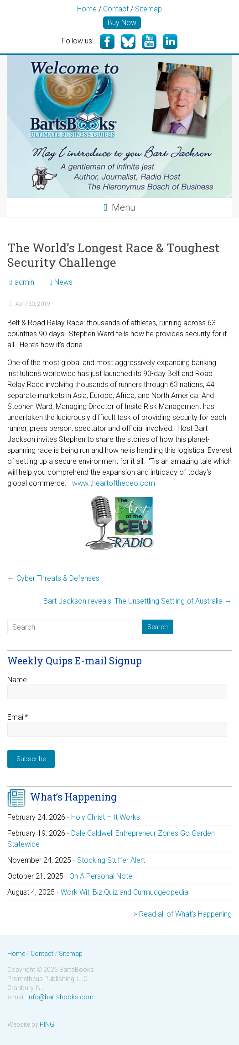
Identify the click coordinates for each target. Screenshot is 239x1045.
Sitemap (148, 9)
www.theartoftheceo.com (112, 483)
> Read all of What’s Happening (183, 914)
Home (87, 9)
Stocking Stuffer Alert (111, 860)
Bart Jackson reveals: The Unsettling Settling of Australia (137, 601)
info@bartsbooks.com (60, 997)
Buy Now (122, 22)
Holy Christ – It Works (105, 817)
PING (47, 1024)
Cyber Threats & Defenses (53, 578)
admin (24, 282)
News (63, 282)
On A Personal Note (100, 876)
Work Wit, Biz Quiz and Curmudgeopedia (124, 892)
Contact (116, 9)
